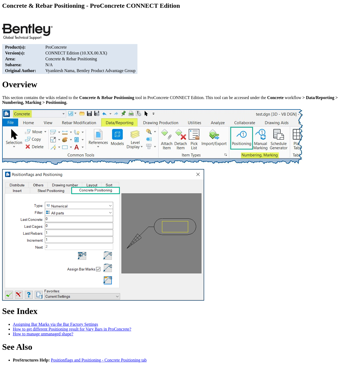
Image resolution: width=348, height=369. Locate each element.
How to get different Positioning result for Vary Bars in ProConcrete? (72, 329)
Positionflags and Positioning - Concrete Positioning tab (99, 360)
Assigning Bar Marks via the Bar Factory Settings (55, 324)
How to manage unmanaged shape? (43, 334)
